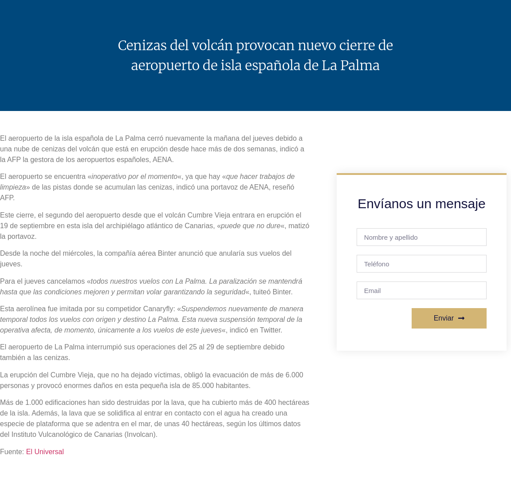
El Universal (45, 451)
